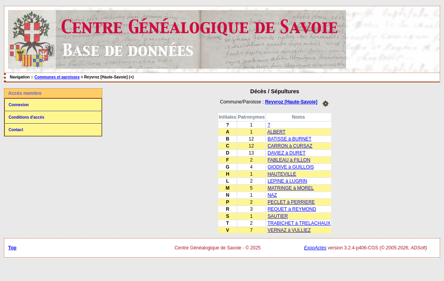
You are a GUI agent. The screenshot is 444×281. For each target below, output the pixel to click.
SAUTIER (277, 216)
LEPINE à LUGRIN (287, 181)
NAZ (272, 195)
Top (12, 248)
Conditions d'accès (26, 117)
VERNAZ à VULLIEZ (289, 230)
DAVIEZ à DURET (286, 153)
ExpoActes (315, 248)
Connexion (19, 105)
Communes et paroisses (57, 77)
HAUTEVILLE (281, 174)
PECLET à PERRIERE (291, 202)
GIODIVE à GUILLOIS (290, 167)
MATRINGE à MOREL (290, 188)
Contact (16, 130)
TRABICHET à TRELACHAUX (299, 223)
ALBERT (276, 132)
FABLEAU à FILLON (288, 160)
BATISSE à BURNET (289, 139)
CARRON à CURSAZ (289, 146)
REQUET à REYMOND (291, 209)
